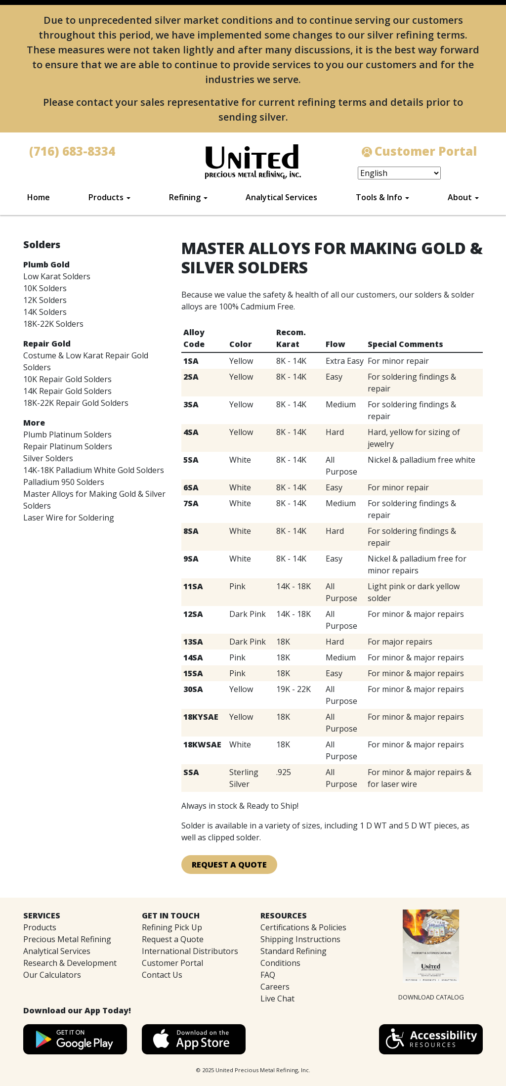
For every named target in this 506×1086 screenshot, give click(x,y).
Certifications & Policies (303, 927)
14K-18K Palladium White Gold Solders (93, 470)
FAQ (267, 974)
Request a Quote (173, 939)
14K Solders (45, 311)
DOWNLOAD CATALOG (431, 997)
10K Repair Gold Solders (67, 379)
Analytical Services (281, 197)
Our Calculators (52, 974)
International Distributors (190, 951)
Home (38, 197)
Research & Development (70, 962)
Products (106, 197)
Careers (275, 986)
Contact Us (162, 974)
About (460, 197)
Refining (185, 197)
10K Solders (45, 288)
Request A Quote (229, 864)
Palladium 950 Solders (63, 482)
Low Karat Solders (56, 276)
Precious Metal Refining (67, 939)
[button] (431, 1039)
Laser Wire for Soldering (68, 517)
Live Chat (277, 998)
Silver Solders (48, 458)
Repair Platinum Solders (67, 446)
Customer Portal (172, 962)
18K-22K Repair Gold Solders (75, 402)
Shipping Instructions (300, 939)
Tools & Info (379, 197)
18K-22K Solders (53, 323)
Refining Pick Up (172, 927)
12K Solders (45, 300)
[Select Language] (399, 173)
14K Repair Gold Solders (67, 391)
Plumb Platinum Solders (67, 434)
